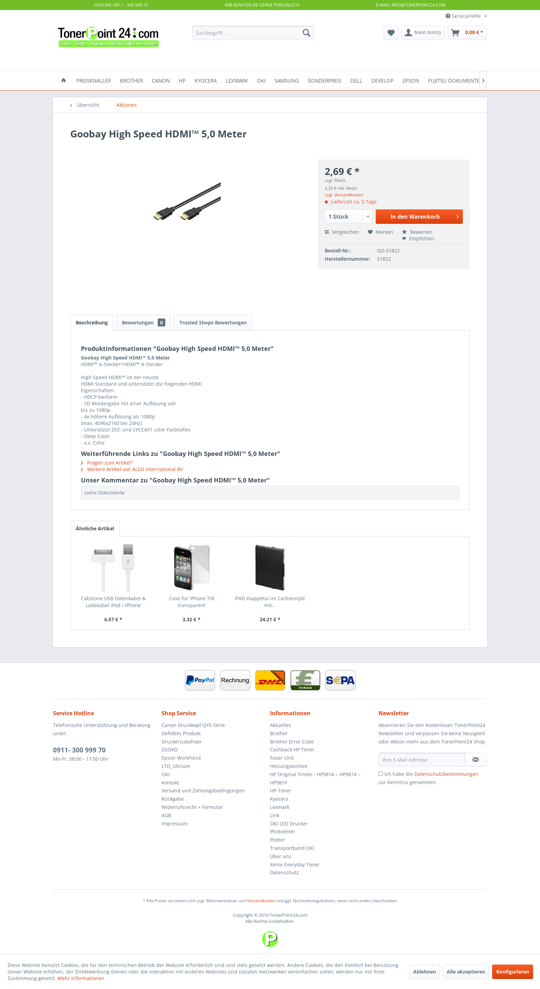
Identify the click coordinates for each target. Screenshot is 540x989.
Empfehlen (418, 238)
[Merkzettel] (391, 33)
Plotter (277, 839)
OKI (166, 774)
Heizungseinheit (289, 766)
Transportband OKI (292, 848)
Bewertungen (143, 322)
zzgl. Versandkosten (344, 195)
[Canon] (160, 80)
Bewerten (417, 232)
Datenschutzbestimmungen (446, 774)
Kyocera (279, 798)
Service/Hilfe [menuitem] (464, 16)
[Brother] (131, 80)
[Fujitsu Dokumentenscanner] (467, 80)
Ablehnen (424, 971)
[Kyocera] (205, 80)
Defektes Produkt (181, 733)
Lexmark (279, 807)
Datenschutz (284, 872)
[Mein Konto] (423, 33)
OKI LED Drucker (289, 823)
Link (274, 815)
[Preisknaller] (93, 80)
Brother (279, 733)
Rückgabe (173, 798)
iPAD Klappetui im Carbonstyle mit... (270, 601)
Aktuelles (280, 725)
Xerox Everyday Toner (295, 864)
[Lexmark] (236, 80)
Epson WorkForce (181, 757)
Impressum (175, 823)
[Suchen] (306, 33)
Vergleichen (342, 232)
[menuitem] (253, 33)
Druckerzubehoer (182, 741)
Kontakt (170, 782)
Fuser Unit (282, 757)
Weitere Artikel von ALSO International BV (132, 469)
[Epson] (411, 80)
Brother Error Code (292, 741)
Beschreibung (92, 322)
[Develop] (382, 80)
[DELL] (356, 80)
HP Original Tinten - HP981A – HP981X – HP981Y (315, 778)
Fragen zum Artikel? (107, 462)
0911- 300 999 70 (79, 750)
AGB (166, 815)
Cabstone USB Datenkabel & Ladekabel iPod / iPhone (113, 601)
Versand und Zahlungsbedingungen (203, 790)
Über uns (280, 856)
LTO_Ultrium (176, 766)
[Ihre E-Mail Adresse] (421, 760)
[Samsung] (286, 80)
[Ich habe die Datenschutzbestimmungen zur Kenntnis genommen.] (380, 773)
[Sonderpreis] (324, 80)
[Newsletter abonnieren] (476, 760)
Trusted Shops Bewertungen (213, 322)
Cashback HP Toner (292, 749)
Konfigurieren (512, 971)
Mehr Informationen (81, 978)
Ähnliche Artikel (95, 528)
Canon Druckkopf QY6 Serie (193, 725)
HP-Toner (280, 790)
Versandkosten (261, 901)
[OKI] (261, 80)
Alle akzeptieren (466, 971)
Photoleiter (282, 831)
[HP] (182, 80)
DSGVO (170, 749)
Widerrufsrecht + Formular (192, 807)
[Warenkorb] (467, 33)
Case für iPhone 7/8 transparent (191, 601)
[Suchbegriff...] (253, 33)
